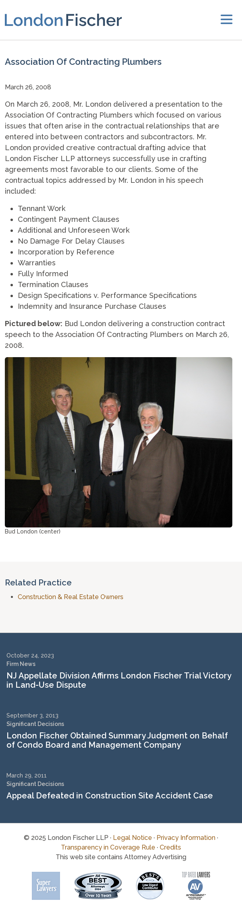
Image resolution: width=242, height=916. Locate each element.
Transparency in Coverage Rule (108, 847)
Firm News (20, 664)
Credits (170, 847)
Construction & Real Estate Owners (70, 597)
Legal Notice (132, 838)
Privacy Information (185, 838)
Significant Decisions (35, 724)
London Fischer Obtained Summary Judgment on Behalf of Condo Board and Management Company (117, 740)
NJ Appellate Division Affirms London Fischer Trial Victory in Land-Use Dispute (118, 680)
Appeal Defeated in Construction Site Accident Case (109, 795)
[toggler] (226, 20)
